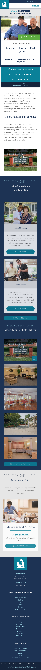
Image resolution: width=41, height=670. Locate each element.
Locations (19, 84)
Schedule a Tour (20, 74)
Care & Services (20, 597)
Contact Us (20, 80)
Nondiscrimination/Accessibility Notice (21, 668)
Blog (20, 602)
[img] (9, 69)
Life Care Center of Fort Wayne (20, 85)
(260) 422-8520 (20, 582)
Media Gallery (20, 624)
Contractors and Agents (20, 658)
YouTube (20, 636)
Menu (36, 6)
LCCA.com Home (33, 1)
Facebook (20, 629)
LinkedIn (20, 633)
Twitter (20, 631)
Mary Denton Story (20, 651)
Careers (20, 604)
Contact (20, 607)
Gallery (20, 600)
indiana (26, 84)
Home (12, 84)
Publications (20, 626)
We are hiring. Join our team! (20, 12)
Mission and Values (20, 648)
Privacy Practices (27, 666)
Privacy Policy (13, 666)
